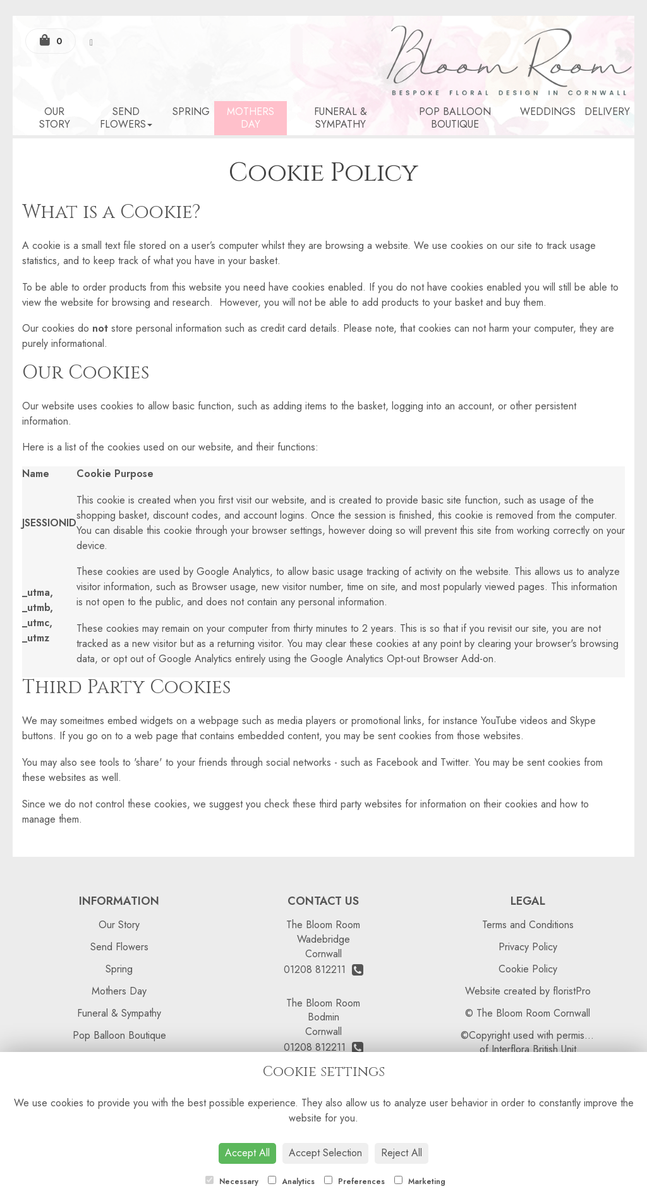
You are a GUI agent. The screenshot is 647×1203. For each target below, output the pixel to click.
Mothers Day (250, 117)
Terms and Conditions (528, 924)
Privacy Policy (528, 947)
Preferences (354, 1181)
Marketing (419, 1181)
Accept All (247, 1153)
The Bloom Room (323, 924)
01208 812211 (323, 969)
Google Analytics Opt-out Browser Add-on (401, 658)
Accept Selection (325, 1153)
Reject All (401, 1153)
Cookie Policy (528, 969)
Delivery (607, 111)
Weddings (548, 111)
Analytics (291, 1181)
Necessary (231, 1181)
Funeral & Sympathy (340, 117)
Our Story (54, 117)
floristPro (572, 991)
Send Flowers (126, 117)
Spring (191, 111)
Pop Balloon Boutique (455, 117)
